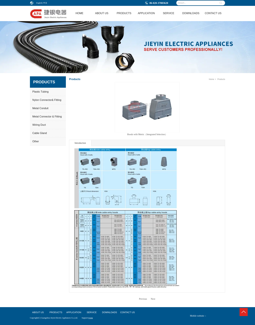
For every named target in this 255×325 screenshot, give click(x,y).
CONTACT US (127, 312)
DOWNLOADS (109, 312)
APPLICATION (73, 312)
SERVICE (92, 312)
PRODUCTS (55, 312)
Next (153, 299)
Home (211, 79)
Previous (143, 299)
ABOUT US (38, 312)
